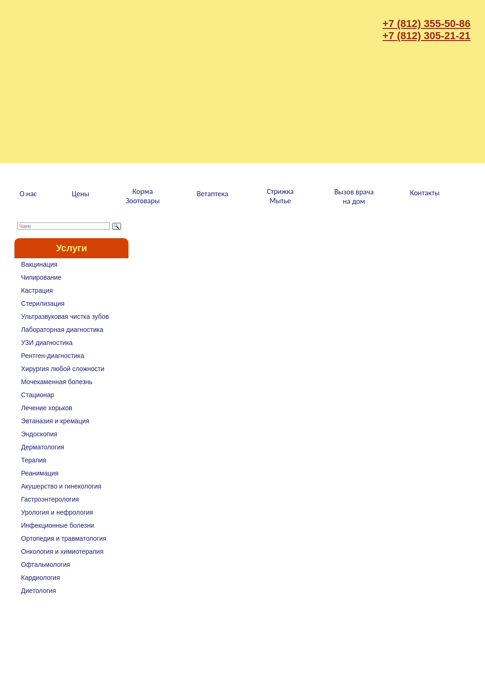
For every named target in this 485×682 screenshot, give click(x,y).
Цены (80, 193)
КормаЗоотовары (143, 196)
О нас (28, 193)
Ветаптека (213, 193)
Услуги (71, 248)
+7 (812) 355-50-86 (427, 23)
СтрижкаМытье (280, 196)
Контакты (425, 192)
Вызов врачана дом (354, 196)
